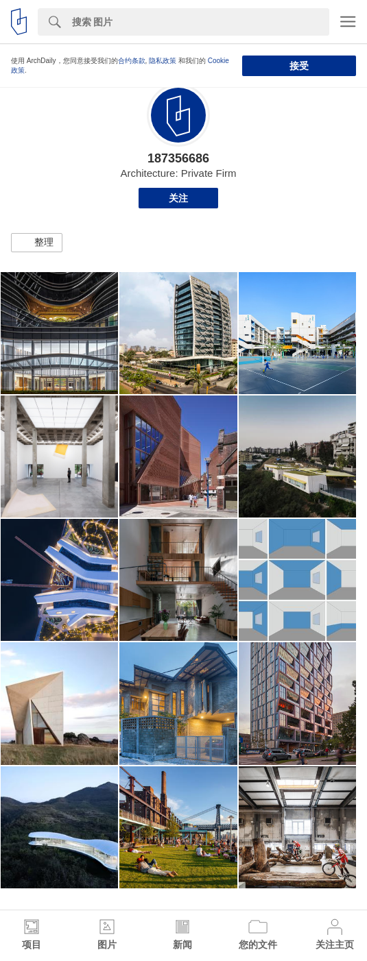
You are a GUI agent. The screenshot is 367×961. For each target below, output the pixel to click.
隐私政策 (162, 60)
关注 (178, 198)
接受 (299, 65)
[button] (36, 242)
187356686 (178, 158)
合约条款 (131, 60)
